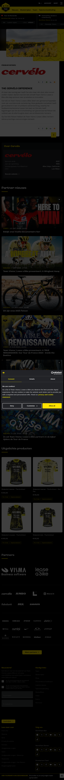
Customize (32, 406)
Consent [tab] (11, 379)
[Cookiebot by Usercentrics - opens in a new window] (53, 373)
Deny (12, 406)
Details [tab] (32, 379)
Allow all (52, 406)
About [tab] (53, 379)
